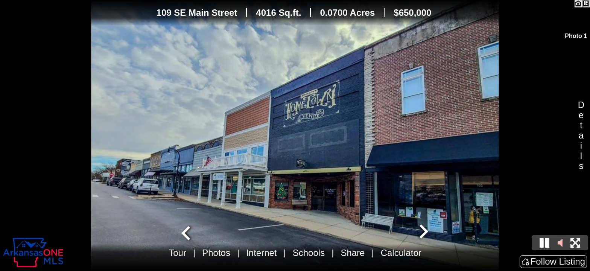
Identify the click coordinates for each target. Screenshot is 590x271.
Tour (177, 253)
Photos (216, 253)
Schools (309, 253)
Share (353, 253)
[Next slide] (423, 232)
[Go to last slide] (186, 232)
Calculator (401, 253)
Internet (261, 253)
